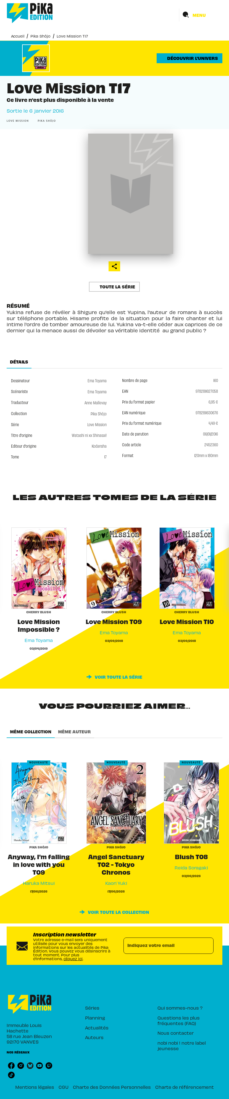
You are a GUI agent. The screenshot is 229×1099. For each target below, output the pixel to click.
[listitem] (11, 1065)
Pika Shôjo (40, 35)
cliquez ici (73, 958)
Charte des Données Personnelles (112, 1087)
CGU (64, 1087)
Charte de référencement (184, 1087)
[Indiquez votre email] (161, 946)
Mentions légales (34, 1087)
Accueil (17, 35)
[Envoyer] (207, 945)
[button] (189, 58)
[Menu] (200, 15)
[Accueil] (30, 13)
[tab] (19, 361)
